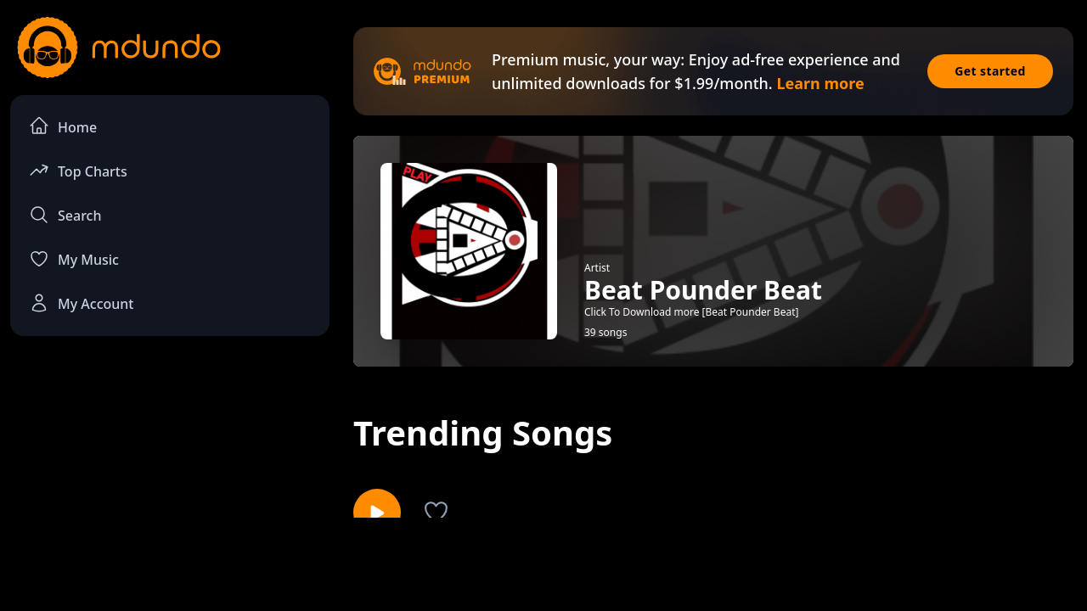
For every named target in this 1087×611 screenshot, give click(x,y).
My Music (74, 259)
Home (63, 126)
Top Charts (78, 170)
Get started (990, 71)
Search (65, 215)
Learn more (820, 83)
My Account (81, 303)
